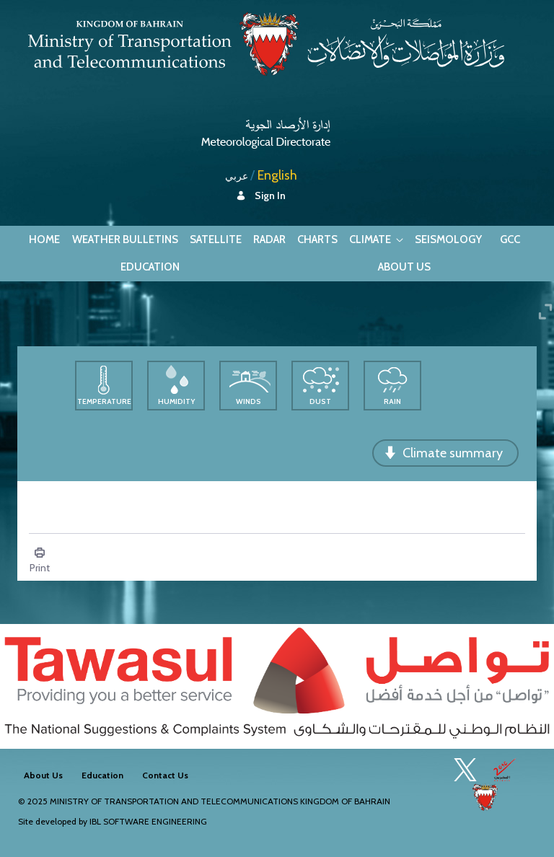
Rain (392, 401)
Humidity (176, 401)
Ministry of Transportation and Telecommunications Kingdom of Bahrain (220, 801)
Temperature (104, 401)
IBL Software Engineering (148, 821)
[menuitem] (44, 240)
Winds (248, 401)
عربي (236, 176)
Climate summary (453, 453)
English (277, 175)
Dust (320, 401)
